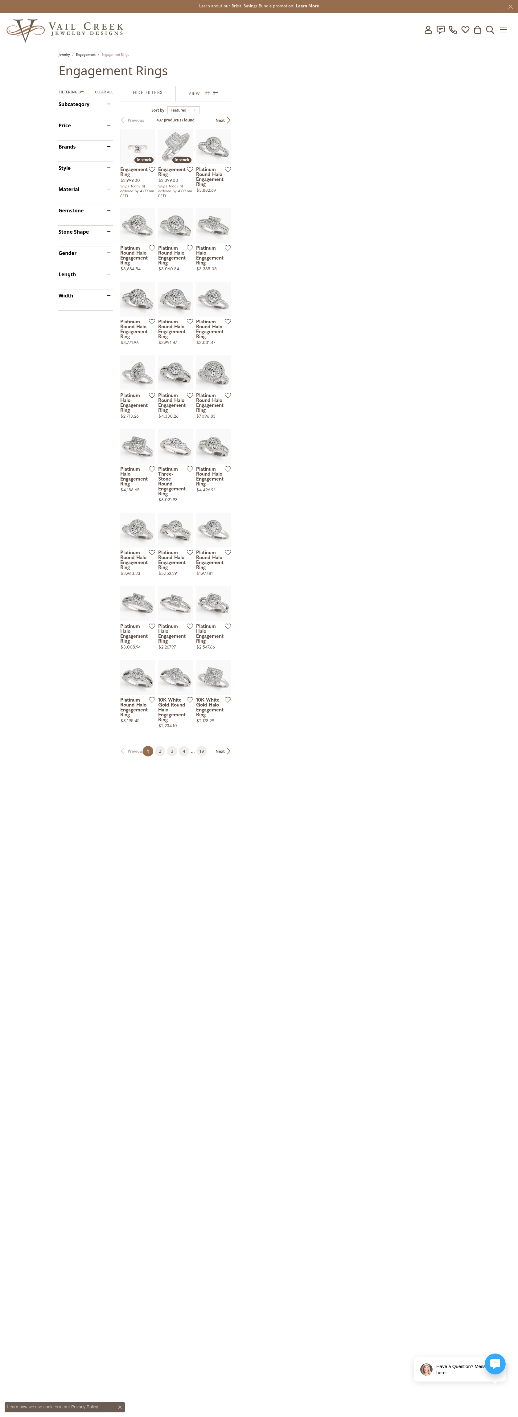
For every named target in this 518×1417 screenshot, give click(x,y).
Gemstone (71, 210)
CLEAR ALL (104, 92)
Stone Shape (74, 231)
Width (66, 295)
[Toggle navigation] (505, 30)
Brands (67, 146)
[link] (441, 29)
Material (69, 189)
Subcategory (74, 104)
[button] (428, 29)
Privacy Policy (84, 1406)
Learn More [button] (307, 6)
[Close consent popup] (120, 1407)
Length (67, 274)
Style (65, 168)
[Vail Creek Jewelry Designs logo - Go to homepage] (64, 29)
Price (65, 125)
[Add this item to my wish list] (226, 245)
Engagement (86, 54)
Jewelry (64, 54)
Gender (67, 253)
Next (448, 120)
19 (315, 1237)
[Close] (510, 6)
